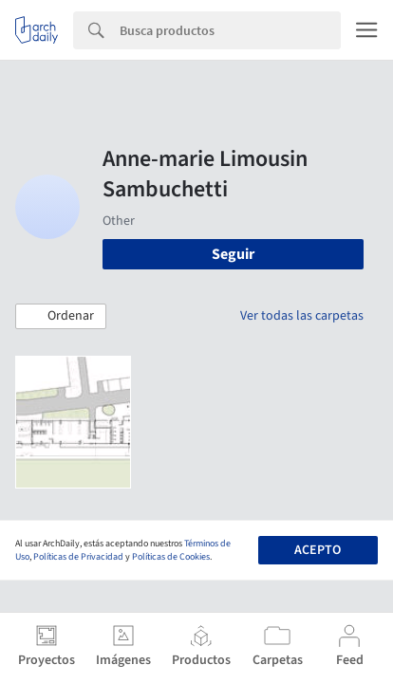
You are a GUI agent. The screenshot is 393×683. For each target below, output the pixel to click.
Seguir (233, 254)
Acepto (317, 550)
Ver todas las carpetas (302, 315)
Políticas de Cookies (171, 556)
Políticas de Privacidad (78, 556)
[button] (60, 317)
